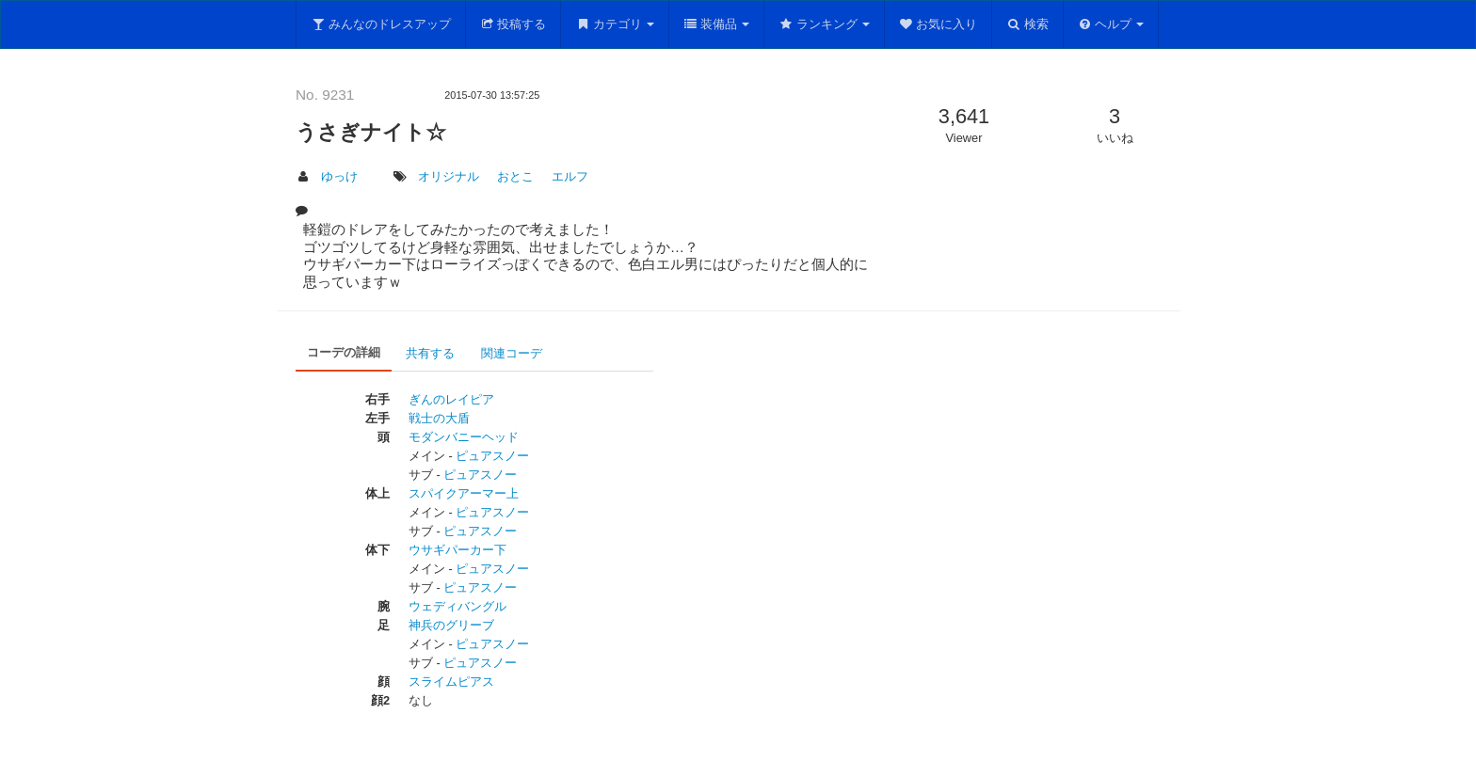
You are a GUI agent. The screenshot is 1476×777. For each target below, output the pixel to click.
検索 (1027, 24)
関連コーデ (511, 353)
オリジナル (448, 176)
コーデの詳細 (343, 352)
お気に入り (938, 24)
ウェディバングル (457, 606)
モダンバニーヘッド (464, 437)
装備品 (716, 24)
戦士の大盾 (439, 418)
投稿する (513, 24)
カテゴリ (614, 24)
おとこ (515, 176)
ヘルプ (1111, 24)
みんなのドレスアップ (381, 24)
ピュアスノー (492, 456)
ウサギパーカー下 (457, 550)
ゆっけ (339, 176)
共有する (430, 353)
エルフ (570, 176)
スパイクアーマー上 (464, 493)
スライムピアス (451, 681)
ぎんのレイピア (451, 399)
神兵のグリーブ (451, 625)
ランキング (824, 24)
